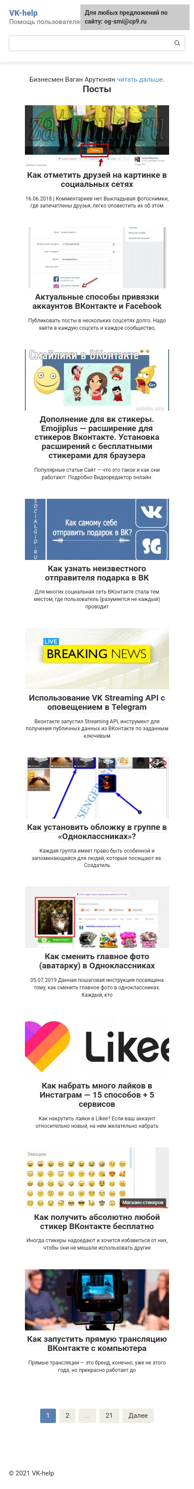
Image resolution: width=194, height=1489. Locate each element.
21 (109, 1416)
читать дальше (140, 79)
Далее (138, 1416)
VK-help (23, 12)
